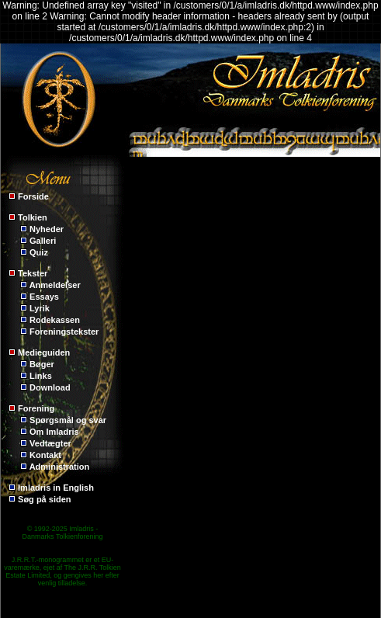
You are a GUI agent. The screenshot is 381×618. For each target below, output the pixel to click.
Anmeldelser (55, 285)
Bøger (41, 364)
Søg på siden (44, 499)
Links (40, 375)
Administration (59, 466)
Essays (44, 296)
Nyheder (46, 229)
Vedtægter (50, 443)
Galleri (42, 240)
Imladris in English (56, 487)
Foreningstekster (64, 331)
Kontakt (45, 455)
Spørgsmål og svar (67, 420)
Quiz (38, 252)
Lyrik (39, 308)
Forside (33, 196)
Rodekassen (54, 320)
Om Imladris (54, 431)
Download (50, 387)
